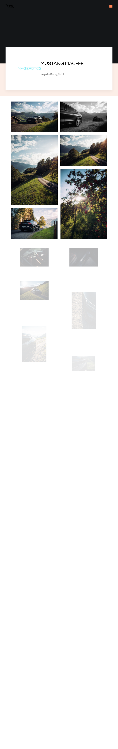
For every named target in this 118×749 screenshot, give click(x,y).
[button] (111, 6)
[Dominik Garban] (10, 6)
